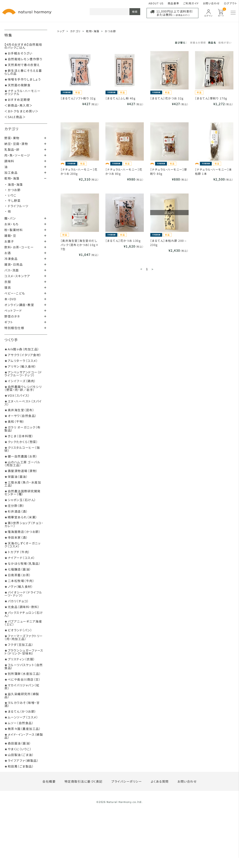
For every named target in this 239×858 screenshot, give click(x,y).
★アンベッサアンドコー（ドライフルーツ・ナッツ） (23, 373)
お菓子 (9, 241)
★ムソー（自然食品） (19, 723)
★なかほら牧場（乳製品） (22, 563)
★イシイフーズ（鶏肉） (20, 381)
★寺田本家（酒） (16, 537)
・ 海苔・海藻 (14, 184)
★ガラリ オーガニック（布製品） (22, 428)
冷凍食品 (11, 259)
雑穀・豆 (10, 235)
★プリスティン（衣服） (19, 659)
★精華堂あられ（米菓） (20, 517)
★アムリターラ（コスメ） (21, 361)
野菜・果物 (12, 138)
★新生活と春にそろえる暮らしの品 (23, 72)
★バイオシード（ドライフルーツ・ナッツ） (23, 593)
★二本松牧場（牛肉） (19, 581)
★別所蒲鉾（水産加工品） (22, 673)
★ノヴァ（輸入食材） (18, 586)
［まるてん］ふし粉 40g (120, 98)
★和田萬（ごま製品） (19, 766)
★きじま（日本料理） (18, 436)
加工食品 (11, 172)
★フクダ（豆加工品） (18, 644)
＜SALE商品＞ (15, 117)
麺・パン (10, 218)
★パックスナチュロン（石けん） (23, 614)
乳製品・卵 (12, 149)
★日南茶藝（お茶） (17, 575)
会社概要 (49, 781)
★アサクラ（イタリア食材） (23, 355)
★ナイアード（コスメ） (19, 558)
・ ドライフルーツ (16, 206)
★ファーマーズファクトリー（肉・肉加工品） (23, 637)
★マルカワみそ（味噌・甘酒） (22, 704)
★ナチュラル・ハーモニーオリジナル (22, 92)
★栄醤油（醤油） (16, 476)
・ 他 (8, 211)
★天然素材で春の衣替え (22, 65)
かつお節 (110, 31)
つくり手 (11, 339)
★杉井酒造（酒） (16, 511)
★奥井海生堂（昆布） (19, 410)
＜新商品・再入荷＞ (18, 105)
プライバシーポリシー (126, 781)
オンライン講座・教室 (19, 305)
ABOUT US (156, 3)
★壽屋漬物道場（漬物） (21, 471)
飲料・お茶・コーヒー (19, 247)
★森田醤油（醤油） (17, 743)
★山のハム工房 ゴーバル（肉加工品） (22, 463)
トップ (61, 31)
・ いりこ (11, 195)
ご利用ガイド (191, 3)
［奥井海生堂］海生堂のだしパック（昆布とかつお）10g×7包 (80, 245)
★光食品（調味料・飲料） (22, 607)
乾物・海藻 (12, 178)
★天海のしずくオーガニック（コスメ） (22, 544)
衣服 (7, 282)
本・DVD (10, 299)
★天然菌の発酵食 (17, 85)
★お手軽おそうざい (18, 53)
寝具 (7, 287)
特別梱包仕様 (14, 328)
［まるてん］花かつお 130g (123, 241)
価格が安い (225, 42)
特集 (8, 35)
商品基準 (173, 3)
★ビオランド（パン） (18, 630)
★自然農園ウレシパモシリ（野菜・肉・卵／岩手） (23, 388)
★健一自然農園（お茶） (21, 456)
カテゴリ (11, 128)
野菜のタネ (12, 316)
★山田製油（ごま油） (19, 755)
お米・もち (11, 224)
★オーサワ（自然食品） (20, 416)
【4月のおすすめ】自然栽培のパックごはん (23, 46)
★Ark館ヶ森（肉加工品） (21, 349)
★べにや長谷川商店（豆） (22, 679)
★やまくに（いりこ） (18, 749)
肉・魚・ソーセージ (17, 155)
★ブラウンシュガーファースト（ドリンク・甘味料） (23, 651)
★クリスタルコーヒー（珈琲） (22, 449)
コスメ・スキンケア (17, 276)
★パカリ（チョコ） (16, 601)
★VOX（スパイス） (17, 395)
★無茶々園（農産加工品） (22, 729)
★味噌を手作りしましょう (22, 79)
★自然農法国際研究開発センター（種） (22, 492)
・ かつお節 (13, 190)
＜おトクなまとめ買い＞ (21, 111)
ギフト (8, 322)
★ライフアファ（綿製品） (21, 760)
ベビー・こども (14, 293)
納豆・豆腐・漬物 (16, 144)
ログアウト (230, 3)
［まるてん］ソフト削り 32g (78, 98)
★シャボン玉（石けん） (20, 500)
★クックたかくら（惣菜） (21, 442)
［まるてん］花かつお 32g (167, 98)
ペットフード (13, 310)
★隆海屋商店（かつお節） (22, 532)
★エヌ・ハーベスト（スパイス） (23, 402)
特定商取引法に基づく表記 (84, 781)
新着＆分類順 (198, 42)
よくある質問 (160, 781)
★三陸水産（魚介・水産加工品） (22, 483)
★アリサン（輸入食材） (20, 366)
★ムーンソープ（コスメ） (21, 717)
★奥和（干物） (14, 421)
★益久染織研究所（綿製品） (21, 695)
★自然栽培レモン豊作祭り (23, 59)
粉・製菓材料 (13, 230)
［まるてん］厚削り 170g (211, 98)
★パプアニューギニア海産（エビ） (23, 622)
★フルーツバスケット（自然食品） (23, 666)
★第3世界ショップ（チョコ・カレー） (23, 524)
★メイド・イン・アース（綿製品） (23, 735)
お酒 (7, 253)
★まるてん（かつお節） (20, 711)
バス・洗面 (11, 270)
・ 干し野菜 (13, 200)
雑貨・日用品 (13, 264)
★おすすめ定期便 (17, 99)
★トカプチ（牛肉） (17, 552)
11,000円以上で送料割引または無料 (174, 13)
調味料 (9, 161)
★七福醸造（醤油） (17, 569)
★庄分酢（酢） (14, 505)
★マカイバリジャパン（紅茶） (21, 686)
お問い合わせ (211, 3)
